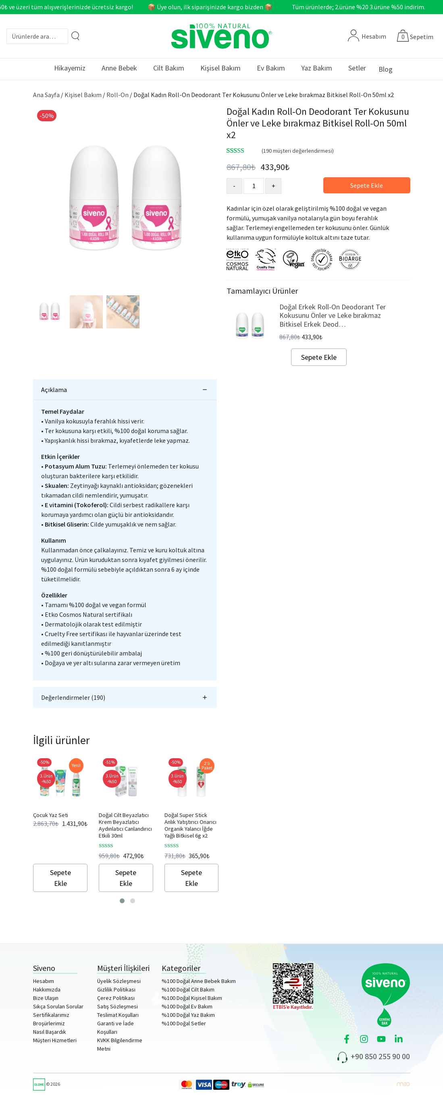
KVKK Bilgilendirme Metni (119, 1044)
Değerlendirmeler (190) (73, 697)
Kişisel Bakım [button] (220, 68)
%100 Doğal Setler (184, 1023)
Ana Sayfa (46, 95)
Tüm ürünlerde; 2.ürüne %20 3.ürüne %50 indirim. (365, 7)
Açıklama (54, 390)
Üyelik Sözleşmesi (119, 981)
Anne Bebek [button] (119, 68)
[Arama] (75, 36)
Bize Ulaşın (45, 998)
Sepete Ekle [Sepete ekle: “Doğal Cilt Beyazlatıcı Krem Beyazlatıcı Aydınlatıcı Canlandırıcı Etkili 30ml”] (125, 878)
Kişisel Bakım (83, 95)
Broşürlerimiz (49, 1023)
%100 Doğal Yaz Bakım (188, 1014)
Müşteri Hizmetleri (55, 1040)
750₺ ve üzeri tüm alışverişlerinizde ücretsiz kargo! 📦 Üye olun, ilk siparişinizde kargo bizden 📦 (140, 7)
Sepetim (421, 37)
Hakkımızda (46, 989)
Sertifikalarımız (51, 1014)
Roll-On (117, 95)
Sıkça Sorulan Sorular (58, 1006)
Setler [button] (357, 68)
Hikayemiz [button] (69, 68)
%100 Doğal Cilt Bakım (188, 989)
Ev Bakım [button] (271, 68)
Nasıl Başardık (49, 1031)
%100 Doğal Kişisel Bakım (192, 998)
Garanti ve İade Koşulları (115, 1027)
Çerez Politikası (116, 998)
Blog (386, 69)
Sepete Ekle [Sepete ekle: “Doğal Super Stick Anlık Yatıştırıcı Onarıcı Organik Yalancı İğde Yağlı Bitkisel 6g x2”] (191, 878)
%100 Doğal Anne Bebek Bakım (199, 981)
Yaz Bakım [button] (316, 68)
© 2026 (46, 1084)
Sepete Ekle (366, 185)
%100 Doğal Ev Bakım (187, 1006)
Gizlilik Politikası (116, 989)
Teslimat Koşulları (118, 1014)
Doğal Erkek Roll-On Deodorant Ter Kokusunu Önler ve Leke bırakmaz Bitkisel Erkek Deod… (332, 315)
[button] (122, 900)
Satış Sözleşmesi (117, 1006)
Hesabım (367, 36)
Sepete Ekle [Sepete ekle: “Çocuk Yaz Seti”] (60, 878)
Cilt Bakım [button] (168, 68)
